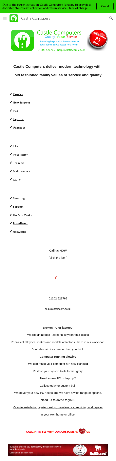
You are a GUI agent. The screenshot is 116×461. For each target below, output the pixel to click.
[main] (58, 71)
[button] (5, 18)
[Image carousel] (58, 40)
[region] (58, 6)
